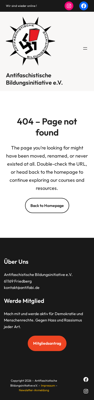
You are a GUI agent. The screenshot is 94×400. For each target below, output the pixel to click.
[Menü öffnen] (85, 48)
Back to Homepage (47, 205)
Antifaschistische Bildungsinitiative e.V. (34, 78)
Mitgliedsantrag (47, 343)
